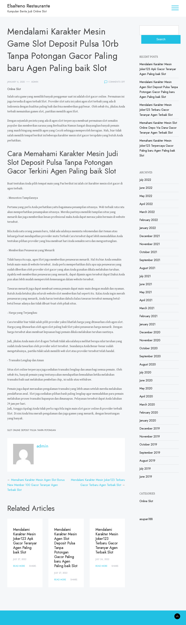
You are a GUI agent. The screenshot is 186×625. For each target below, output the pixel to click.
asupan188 (146, 519)
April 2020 (146, 396)
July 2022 (145, 180)
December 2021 (149, 236)
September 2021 (149, 260)
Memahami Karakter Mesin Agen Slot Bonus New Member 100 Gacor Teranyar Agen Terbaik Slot (36, 485)
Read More (19, 566)
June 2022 (145, 188)
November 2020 (149, 340)
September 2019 (149, 453)
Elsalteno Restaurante (28, 5)
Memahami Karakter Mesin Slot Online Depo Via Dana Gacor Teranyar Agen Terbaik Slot (158, 128)
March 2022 (147, 212)
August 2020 (147, 364)
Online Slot (14, 89)
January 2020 (147, 420)
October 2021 (148, 252)
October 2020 (148, 348)
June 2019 (145, 477)
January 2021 (147, 324)
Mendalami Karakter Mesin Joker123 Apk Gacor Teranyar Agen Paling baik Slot (25, 541)
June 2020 (146, 380)
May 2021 (145, 292)
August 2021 (147, 268)
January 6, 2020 (16, 82)
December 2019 (149, 428)
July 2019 (145, 469)
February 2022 (148, 220)
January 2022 (147, 228)
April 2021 (145, 300)
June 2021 (145, 284)
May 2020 (145, 388)
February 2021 (148, 316)
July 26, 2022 (102, 559)
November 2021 (149, 244)
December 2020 (149, 332)
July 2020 (145, 372)
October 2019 (148, 444)
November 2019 (149, 436)
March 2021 (146, 308)
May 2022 (145, 196)
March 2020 (147, 404)
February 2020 (148, 412)
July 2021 (145, 276)
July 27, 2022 (19, 559)
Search (161, 39)
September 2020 (150, 356)
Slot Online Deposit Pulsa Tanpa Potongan (31, 430)
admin (34, 82)
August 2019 (147, 461)
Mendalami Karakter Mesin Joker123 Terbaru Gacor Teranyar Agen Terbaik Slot (106, 541)
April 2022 (146, 204)
